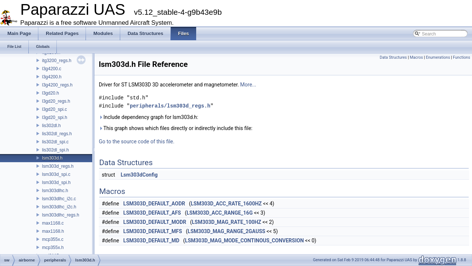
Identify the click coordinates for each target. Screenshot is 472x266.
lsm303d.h (52, 158)
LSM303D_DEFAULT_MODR (154, 222)
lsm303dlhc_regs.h (60, 215)
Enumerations (438, 57)
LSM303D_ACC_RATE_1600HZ (226, 204)
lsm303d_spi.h (56, 182)
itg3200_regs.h (56, 60)
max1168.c (53, 223)
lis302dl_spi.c (55, 141)
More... (248, 85)
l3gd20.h (50, 93)
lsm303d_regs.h (57, 166)
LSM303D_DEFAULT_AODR (154, 204)
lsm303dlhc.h (55, 190)
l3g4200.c (51, 68)
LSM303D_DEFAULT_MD (151, 240)
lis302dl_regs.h (57, 133)
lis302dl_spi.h (55, 150)
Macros (416, 57)
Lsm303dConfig (139, 175)
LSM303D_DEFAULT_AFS (152, 213)
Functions (461, 57)
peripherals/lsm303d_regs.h (170, 105)
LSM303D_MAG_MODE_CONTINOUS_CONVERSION (244, 240)
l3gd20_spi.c (54, 109)
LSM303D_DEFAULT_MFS (152, 231)
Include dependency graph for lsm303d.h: (148, 117)
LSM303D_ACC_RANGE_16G (220, 213)
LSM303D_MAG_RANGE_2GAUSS (227, 231)
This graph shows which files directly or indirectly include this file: (176, 128)
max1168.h (53, 231)
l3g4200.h (52, 76)
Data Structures (393, 57)
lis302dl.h (51, 125)
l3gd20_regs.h (56, 101)
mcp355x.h (53, 247)
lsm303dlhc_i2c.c (59, 198)
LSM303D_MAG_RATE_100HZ (226, 222)
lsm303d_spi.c (56, 174)
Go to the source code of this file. (136, 141)
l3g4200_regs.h (57, 85)
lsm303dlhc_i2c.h (59, 206)
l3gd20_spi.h (54, 117)
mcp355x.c (52, 239)
